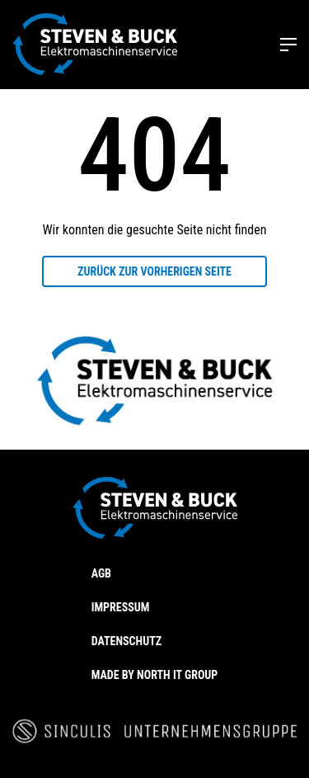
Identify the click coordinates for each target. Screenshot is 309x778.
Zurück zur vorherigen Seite (154, 271)
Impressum (120, 607)
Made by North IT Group (154, 674)
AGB (101, 573)
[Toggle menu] (288, 44)
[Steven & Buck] (94, 44)
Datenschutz (126, 641)
